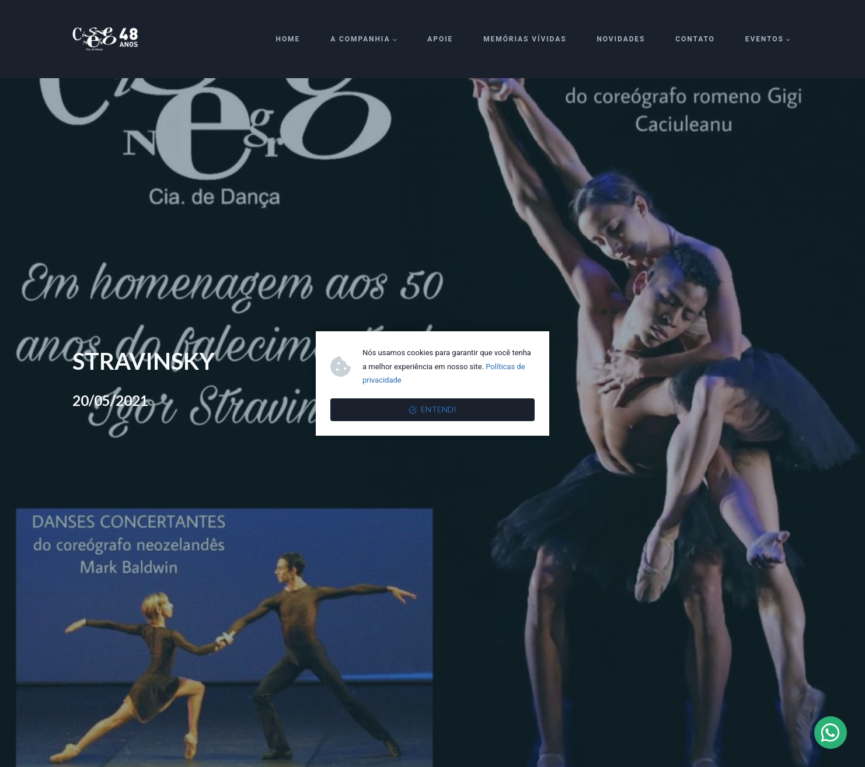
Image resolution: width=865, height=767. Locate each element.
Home (288, 39)
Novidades (621, 39)
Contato (695, 39)
